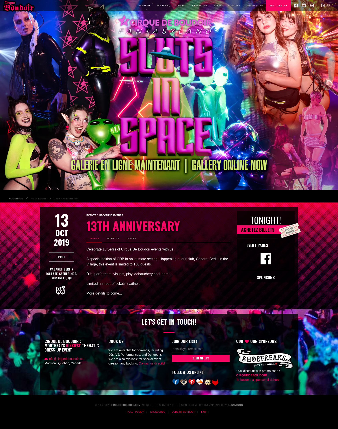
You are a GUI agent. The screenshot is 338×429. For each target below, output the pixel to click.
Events (144, 5)
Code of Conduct (183, 412)
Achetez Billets (268, 229)
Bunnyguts (235, 405)
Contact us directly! (152, 363)
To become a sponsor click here (258, 379)
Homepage (16, 198)
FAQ (203, 412)
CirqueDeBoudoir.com (125, 405)
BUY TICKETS (278, 5)
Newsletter (255, 5)
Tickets (131, 238)
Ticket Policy (135, 412)
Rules (217, 5)
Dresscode (199, 5)
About (181, 5)
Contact (234, 5)
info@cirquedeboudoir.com (66, 359)
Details (94, 238)
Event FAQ (163, 5)
